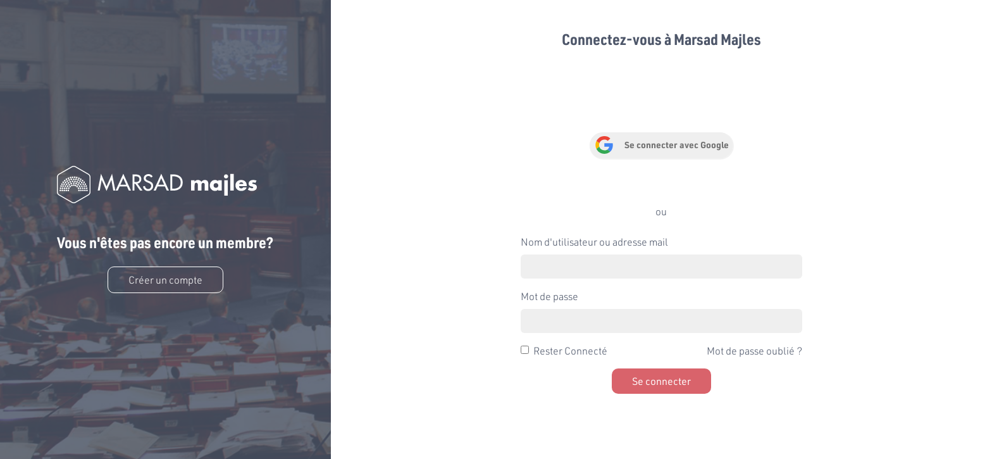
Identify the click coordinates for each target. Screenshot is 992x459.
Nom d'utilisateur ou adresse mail (594, 241)
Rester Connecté (570, 350)
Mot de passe (549, 296)
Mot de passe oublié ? (754, 350)
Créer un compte (165, 279)
